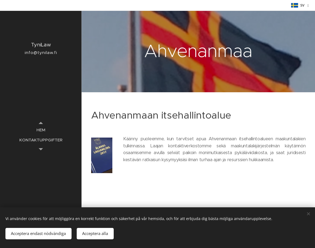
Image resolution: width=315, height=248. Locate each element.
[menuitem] (41, 130)
